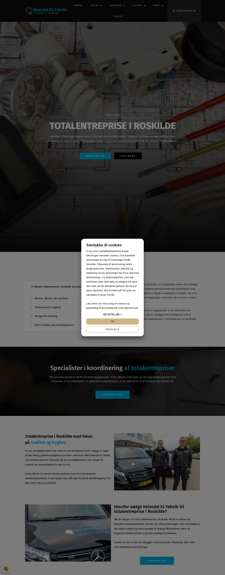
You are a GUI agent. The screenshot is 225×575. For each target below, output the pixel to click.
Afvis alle (112, 329)
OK (112, 321)
